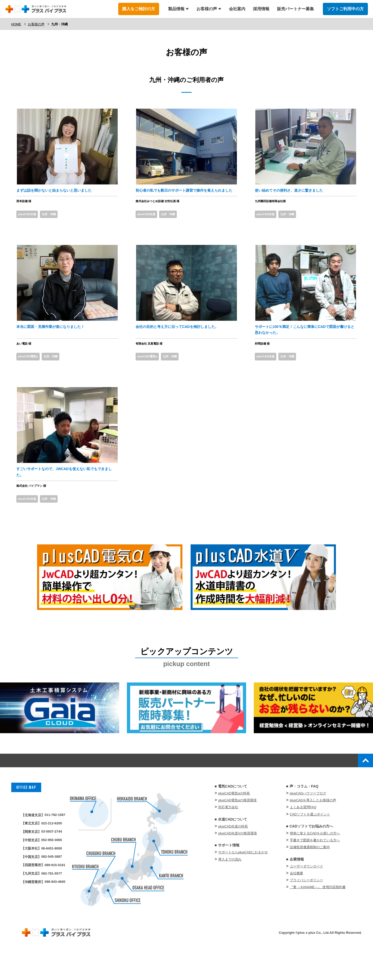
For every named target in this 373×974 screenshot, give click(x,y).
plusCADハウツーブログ (308, 815)
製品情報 (176, 9)
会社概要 (296, 895)
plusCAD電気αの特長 (234, 815)
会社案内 (237, 9)
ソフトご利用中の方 (345, 9)
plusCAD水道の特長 (233, 848)
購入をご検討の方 (138, 9)
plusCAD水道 (29, 224)
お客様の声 (206, 9)
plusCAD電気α (30, 371)
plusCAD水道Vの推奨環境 (237, 855)
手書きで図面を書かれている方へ (315, 862)
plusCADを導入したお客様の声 (313, 822)
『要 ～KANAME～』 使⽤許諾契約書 (318, 909)
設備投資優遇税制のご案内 (310, 869)
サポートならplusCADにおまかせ (243, 874)
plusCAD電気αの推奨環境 (237, 822)
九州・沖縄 (55, 224)
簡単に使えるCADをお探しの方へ (315, 855)
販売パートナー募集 (295, 9)
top (362, 780)
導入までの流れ (230, 881)
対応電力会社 (228, 829)
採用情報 (261, 9)
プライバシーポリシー (306, 902)
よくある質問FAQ (303, 829)
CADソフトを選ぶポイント (310, 836)
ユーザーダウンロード (306, 888)
